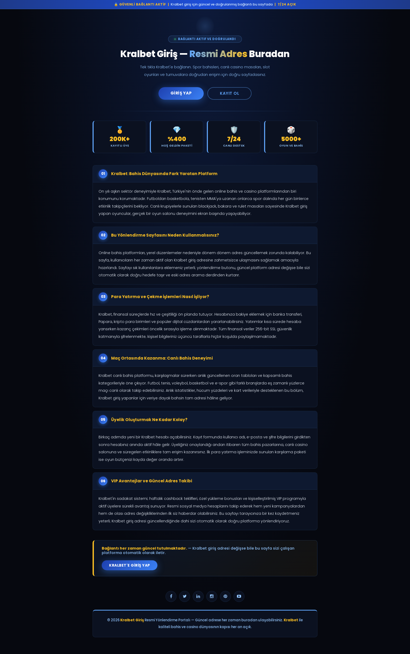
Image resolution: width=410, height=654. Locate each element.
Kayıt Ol (229, 93)
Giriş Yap (181, 93)
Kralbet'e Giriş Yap (129, 565)
